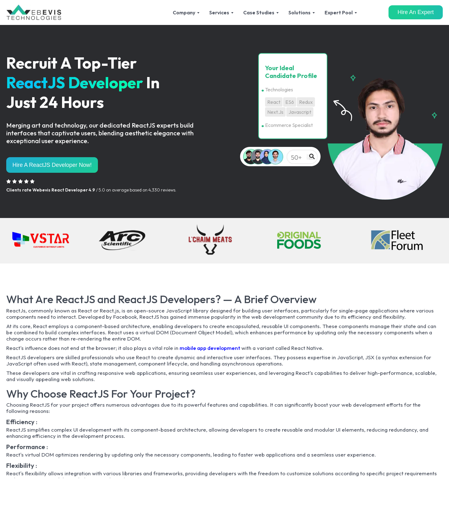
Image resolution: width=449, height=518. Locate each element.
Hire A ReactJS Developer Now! (52, 165)
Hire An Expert (416, 12)
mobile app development (210, 348)
